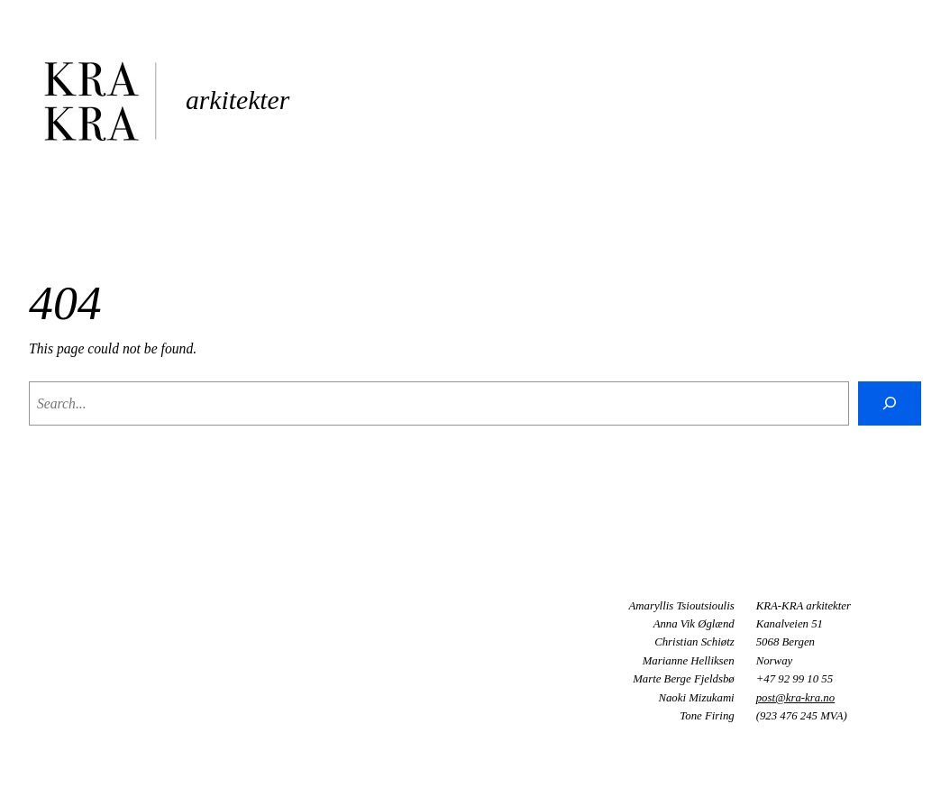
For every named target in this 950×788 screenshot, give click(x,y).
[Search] (889, 403)
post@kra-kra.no (795, 698)
